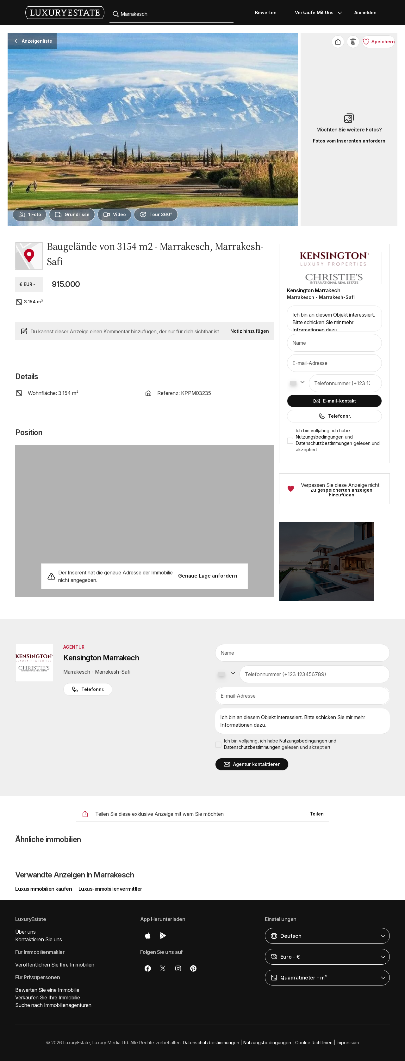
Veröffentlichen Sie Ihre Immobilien (54, 964)
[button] (334, 565)
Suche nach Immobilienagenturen (53, 1005)
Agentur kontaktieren (252, 764)
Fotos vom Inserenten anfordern (349, 140)
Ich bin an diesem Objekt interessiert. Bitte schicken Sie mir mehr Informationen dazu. (334, 318)
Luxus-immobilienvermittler (110, 889)
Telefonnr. (334, 416)
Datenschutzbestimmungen (324, 443)
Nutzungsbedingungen (320, 437)
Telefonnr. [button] (87, 689)
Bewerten (266, 12)
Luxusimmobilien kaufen (44, 889)
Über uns (25, 932)
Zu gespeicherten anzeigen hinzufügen (341, 492)
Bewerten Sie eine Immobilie (47, 990)
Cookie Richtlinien (314, 1042)
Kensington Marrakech (313, 290)
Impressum (348, 1042)
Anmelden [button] (365, 12)
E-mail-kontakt (334, 401)
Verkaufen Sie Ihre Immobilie (47, 997)
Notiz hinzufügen (249, 331)
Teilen (317, 813)
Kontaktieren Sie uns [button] (38, 939)
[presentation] (30, 214)
